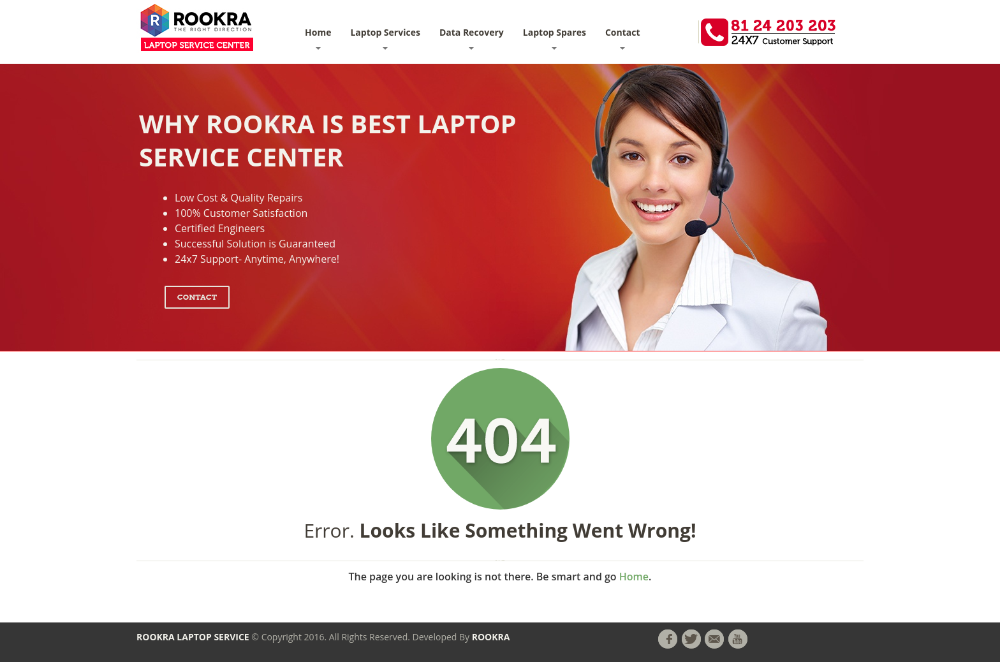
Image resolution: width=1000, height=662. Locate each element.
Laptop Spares (554, 38)
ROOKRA (491, 637)
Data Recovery (471, 38)
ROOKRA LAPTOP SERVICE (192, 637)
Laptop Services (385, 38)
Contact (622, 38)
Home (318, 38)
